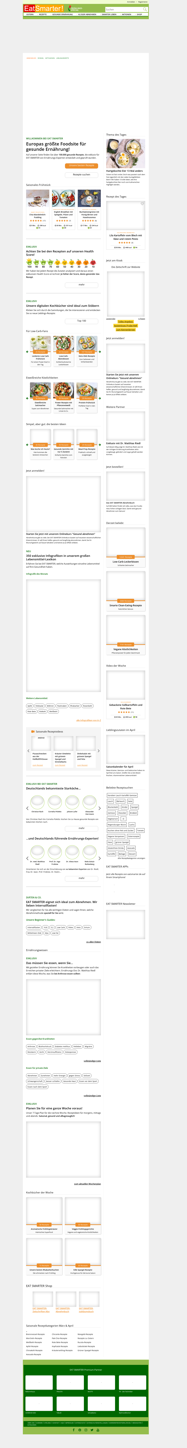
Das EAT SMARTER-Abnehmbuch (120, 503)
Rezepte (43, 14)
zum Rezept (38, 766)
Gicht (41, 1055)
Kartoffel (111, 854)
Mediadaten (136, 1423)
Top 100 (81, 322)
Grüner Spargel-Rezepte (88, 1351)
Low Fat (55, 936)
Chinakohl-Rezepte (34, 1351)
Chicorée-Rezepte (59, 1335)
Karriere (39, 1423)
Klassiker (122, 813)
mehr (81, 286)
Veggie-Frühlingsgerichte (83, 1232)
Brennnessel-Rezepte (35, 1335)
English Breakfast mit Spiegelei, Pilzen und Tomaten (63, 216)
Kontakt (56, 1423)
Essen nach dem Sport (37, 1090)
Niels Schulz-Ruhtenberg (90, 865)
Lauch (110, 801)
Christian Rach (37, 813)
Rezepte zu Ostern (86, 1339)
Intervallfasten (34, 931)
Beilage (122, 854)
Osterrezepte (133, 836)
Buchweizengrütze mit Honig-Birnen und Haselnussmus (89, 216)
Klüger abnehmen (87, 14)
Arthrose (31, 1050)
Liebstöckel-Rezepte (86, 1347)
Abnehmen (32, 1079)
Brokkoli (133, 813)
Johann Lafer (72, 813)
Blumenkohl (113, 807)
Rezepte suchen (81, 175)
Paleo (70, 931)
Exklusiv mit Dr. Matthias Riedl (123, 443)
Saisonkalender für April (119, 766)
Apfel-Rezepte (32, 1347)
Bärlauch (120, 801)
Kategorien (32, 1426)
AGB (62, 1423)
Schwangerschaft (35, 1084)
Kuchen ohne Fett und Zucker (120, 830)
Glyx (46, 936)
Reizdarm (32, 1055)
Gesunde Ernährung (62, 14)
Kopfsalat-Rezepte (60, 1347)
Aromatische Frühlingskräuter (44, 1232)
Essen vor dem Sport (88, 1084)
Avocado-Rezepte (33, 1355)
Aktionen (126, 14)
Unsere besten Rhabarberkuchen (44, 1273)
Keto (79, 931)
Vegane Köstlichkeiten (125, 649)
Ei (123, 819)
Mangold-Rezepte (85, 1335)
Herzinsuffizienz (54, 1055)
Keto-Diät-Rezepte (87, 357)
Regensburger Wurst (117, 824)
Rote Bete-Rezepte (60, 1343)
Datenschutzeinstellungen (97, 1423)
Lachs (131, 824)
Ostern (30, 14)
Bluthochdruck (45, 1050)
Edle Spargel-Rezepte (83, 1273)
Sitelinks (47, 1423)
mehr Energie (59, 1079)
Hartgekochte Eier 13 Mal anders (124, 170)
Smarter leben (109, 14)
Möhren (50, 707)
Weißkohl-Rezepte (34, 1343)
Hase (110, 842)
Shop (139, 14)
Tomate (140, 830)
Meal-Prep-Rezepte (86, 450)
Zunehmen (45, 1079)
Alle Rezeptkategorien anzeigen (131, 858)
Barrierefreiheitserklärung (120, 1423)
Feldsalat (39, 707)
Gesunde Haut (69, 1084)
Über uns (31, 1423)
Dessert (132, 854)
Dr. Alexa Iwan (72, 864)
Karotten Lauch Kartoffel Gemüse (122, 795)
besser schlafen (53, 1084)
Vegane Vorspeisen (116, 836)
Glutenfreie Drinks (116, 848)
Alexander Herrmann (89, 814)
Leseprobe (110, 318)
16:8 (45, 931)
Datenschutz (80, 1423)
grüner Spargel (122, 842)
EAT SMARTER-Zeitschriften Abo (43, 1305)
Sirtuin (87, 931)
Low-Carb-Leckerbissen (126, 561)
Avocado (131, 848)
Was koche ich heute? (40, 450)
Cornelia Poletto (54, 813)
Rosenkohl (87, 707)
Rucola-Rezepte (84, 1343)
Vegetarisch (113, 819)
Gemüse (111, 813)
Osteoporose (70, 1055)
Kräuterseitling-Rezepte (62, 1351)
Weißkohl (53, 713)
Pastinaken (62, 707)
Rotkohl (42, 713)
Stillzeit (87, 1079)
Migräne (88, 1050)
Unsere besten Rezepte (81, 165)
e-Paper (141, 318)
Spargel (134, 807)
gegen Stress (74, 1079)
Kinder (125, 807)
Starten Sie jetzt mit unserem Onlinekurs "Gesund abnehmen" (63, 507)
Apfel (30, 707)
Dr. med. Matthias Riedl (37, 865)
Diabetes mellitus (62, 1050)
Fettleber (77, 1050)
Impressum (69, 1423)
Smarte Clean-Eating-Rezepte (126, 605)
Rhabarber (75, 707)
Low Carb (61, 931)
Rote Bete (32, 713)
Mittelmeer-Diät (34, 936)
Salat (130, 801)
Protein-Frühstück (87, 404)
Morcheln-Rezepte (34, 1339)
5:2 (52, 931)
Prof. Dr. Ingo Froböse (54, 865)
